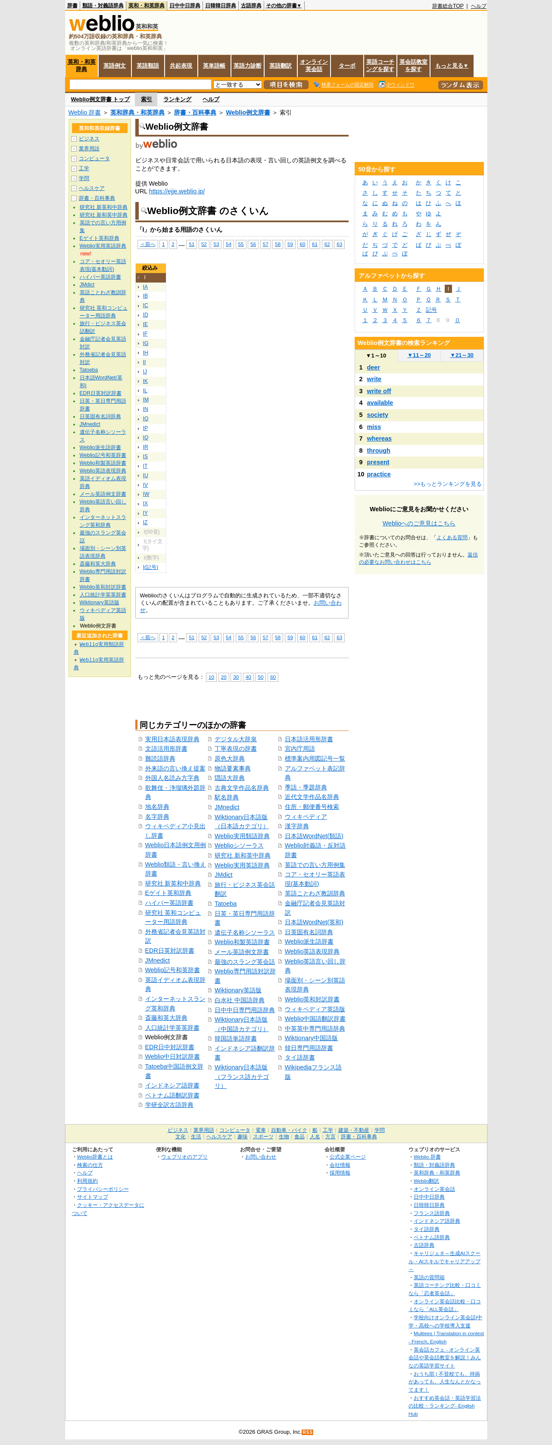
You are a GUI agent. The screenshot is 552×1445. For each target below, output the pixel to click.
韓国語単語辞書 (236, 1038)
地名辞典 (157, 806)
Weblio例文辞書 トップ (100, 99)
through (378, 450)
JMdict (224, 874)
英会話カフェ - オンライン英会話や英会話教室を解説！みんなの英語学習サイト (445, 1357)
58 (278, 244)
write (374, 379)
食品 (299, 1136)
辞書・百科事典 (195, 112)
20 (224, 677)
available (380, 402)
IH (145, 353)
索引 (146, 99)
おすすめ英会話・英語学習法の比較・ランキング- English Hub (445, 1406)
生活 (196, 1136)
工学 (84, 168)
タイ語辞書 (300, 1057)
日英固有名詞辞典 (309, 932)
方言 (330, 1136)
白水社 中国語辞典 (240, 1000)
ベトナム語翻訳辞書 (172, 1095)
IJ (145, 372)
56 (253, 244)
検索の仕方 (90, 1165)
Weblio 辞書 (85, 112)
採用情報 (340, 1172)
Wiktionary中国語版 (311, 1038)
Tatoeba (226, 903)
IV (145, 485)
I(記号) (151, 567)
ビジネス (89, 139)
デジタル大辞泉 (236, 739)
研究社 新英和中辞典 (173, 883)
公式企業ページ (348, 1156)
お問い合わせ (260, 1156)
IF (145, 334)
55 (241, 244)
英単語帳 (214, 65)
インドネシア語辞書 (172, 1085)
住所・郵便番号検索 (312, 806)
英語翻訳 (280, 65)
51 (191, 244)
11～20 (419, 355)
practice (379, 474)
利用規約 (87, 1181)
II (144, 362)
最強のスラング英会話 (245, 961)
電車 (261, 1130)
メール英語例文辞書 (242, 951)
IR (145, 447)
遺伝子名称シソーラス (245, 932)
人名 (315, 1136)
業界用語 (89, 149)
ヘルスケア (92, 188)
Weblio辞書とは (95, 1156)
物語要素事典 (233, 768)
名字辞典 (157, 816)
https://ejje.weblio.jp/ (177, 191)
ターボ (347, 65)
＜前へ (148, 244)
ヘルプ (479, 6)
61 (315, 244)
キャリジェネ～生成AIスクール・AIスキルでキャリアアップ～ (444, 1261)
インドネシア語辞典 (437, 1221)
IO (146, 419)
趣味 (242, 1136)
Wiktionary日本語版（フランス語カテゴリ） (242, 1076)
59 (290, 244)
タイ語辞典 (427, 1229)
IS (145, 457)
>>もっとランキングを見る (448, 484)
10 (211, 677)
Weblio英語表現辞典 (312, 951)
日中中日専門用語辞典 (245, 1010)
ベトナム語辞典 (432, 1237)
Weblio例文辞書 (248, 112)
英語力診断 (248, 65)
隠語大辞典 (230, 777)
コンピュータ (94, 158)
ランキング (177, 99)
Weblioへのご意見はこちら (419, 523)
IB (145, 296)
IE (145, 324)
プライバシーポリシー (103, 1189)
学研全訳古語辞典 (169, 1104)
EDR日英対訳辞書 (169, 950)
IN (145, 409)
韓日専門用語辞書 (309, 1047)
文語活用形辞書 (166, 748)
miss (374, 426)
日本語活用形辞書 (309, 739)
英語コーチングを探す (380, 65)
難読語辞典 (160, 758)
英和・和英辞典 (146, 5)
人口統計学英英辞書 (172, 1027)
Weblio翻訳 (426, 1181)
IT (145, 466)
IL (145, 391)
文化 (180, 1136)
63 (339, 244)
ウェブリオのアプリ (184, 1156)
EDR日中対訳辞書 (169, 1047)
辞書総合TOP (448, 6)
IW (146, 494)
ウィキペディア (306, 816)
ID (145, 315)
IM (146, 400)
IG (146, 343)
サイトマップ (92, 1197)
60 (303, 244)
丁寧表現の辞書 (236, 748)
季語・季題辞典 (306, 787)
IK (145, 381)
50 (260, 677)
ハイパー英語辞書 (169, 902)
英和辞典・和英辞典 (137, 112)
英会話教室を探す (413, 65)
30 (236, 677)
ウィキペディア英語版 (315, 1009)
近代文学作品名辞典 (312, 796)
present (378, 462)
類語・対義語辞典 (103, 5)
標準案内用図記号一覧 (315, 758)
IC (145, 305)
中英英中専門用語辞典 (315, 1028)
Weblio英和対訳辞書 (312, 999)
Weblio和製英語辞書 (242, 941)
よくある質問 (452, 537)
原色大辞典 (230, 758)
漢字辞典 (297, 826)
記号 (431, 310)
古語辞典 (251, 5)
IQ (146, 438)
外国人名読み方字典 (172, 777)
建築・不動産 (353, 1130)
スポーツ (263, 1136)
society (378, 414)
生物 (284, 1136)
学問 (84, 178)
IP (145, 428)
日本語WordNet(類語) (314, 836)
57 (265, 244)
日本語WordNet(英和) (314, 922)
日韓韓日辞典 (220, 5)
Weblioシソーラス (239, 845)
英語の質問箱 (429, 1277)
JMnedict (157, 960)
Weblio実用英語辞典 (242, 865)
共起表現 (181, 65)
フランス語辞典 (432, 1213)
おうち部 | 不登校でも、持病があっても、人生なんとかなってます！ (445, 1381)
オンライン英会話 (314, 65)
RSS (308, 1432)
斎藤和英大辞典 (166, 1017)
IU (145, 475)
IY (145, 513)
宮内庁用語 (300, 748)
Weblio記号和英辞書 (172, 969)
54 (228, 244)
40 (248, 677)
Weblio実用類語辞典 (242, 836)
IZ (145, 522)
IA (145, 287)
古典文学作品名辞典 (242, 787)
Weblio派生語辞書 (309, 941)
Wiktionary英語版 (238, 990)
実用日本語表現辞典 (172, 739)
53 (216, 244)
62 (327, 244)
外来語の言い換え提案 (175, 768)
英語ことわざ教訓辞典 (315, 893)
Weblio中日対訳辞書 (172, 1056)
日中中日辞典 (184, 5)
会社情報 (340, 1165)
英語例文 (114, 65)
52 (204, 244)
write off (379, 391)
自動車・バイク (289, 1130)
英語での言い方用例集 (315, 864)
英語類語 (148, 65)
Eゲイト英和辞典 (168, 892)
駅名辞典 (227, 797)
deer (373, 367)
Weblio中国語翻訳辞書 (315, 1018)
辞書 (72, 5)
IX (145, 503)
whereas (379, 438)
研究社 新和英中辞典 (243, 855)
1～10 (376, 355)
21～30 (462, 355)
